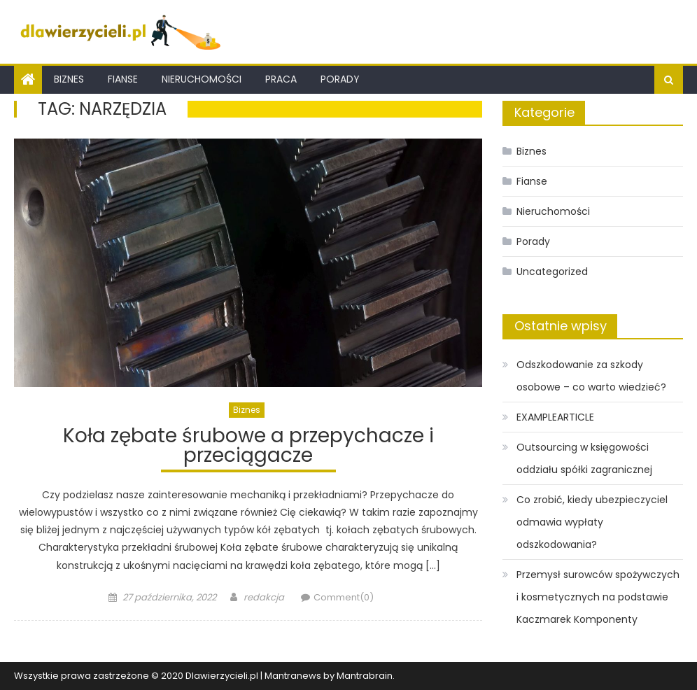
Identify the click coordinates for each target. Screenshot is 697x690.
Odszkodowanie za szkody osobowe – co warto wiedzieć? (591, 376)
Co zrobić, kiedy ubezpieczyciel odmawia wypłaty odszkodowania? (592, 522)
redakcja (264, 597)
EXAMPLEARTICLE (555, 417)
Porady (340, 79)
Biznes (69, 79)
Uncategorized (552, 272)
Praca (281, 79)
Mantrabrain (365, 675)
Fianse (123, 79)
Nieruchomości (201, 79)
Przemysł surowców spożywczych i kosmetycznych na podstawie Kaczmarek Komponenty (598, 597)
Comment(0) (344, 597)
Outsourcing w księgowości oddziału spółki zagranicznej (584, 458)
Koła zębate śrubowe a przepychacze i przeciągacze (248, 447)
